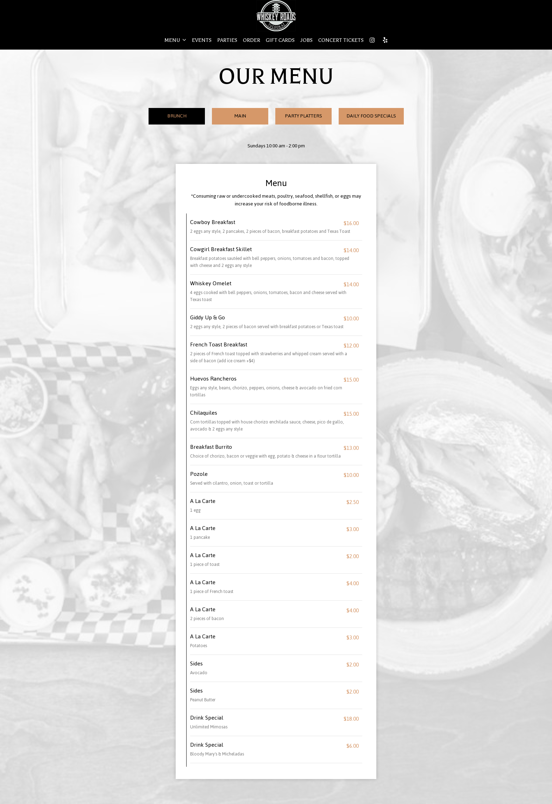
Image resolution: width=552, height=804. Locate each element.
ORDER (251, 40)
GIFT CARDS (280, 40)
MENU (175, 40)
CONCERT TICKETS (341, 40)
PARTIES (227, 40)
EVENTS (202, 40)
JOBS (306, 40)
